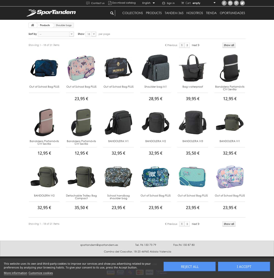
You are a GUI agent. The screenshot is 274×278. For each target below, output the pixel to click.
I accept (244, 266)
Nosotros (194, 13)
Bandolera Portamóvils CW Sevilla (229, 88)
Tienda (211, 13)
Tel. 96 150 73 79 (145, 244)
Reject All (190, 266)
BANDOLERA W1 (118, 141)
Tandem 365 (174, 13)
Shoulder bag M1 (155, 86)
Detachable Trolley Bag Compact (81, 197)
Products (154, 13)
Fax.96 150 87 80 (184, 244)
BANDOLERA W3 (192, 141)
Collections (132, 13)
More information (15, 273)
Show (81, 33)
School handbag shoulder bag (118, 197)
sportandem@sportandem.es (99, 244)
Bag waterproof (192, 86)
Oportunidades (232, 13)
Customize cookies (41, 273)
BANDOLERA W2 (155, 141)
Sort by (33, 33)
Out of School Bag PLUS (44, 86)
